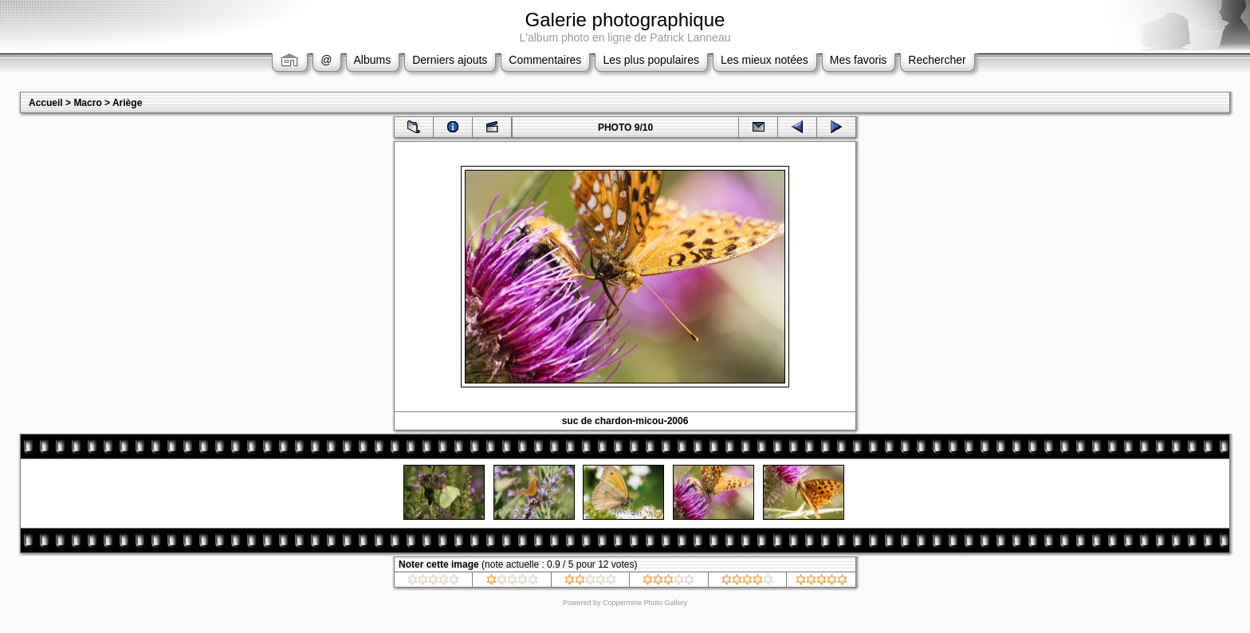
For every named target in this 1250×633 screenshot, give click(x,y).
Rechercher (936, 59)
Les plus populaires (651, 59)
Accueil (46, 102)
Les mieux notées (764, 59)
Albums (372, 59)
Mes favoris (858, 59)
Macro (87, 102)
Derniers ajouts (449, 59)
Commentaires (545, 59)
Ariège (127, 102)
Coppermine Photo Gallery (645, 603)
